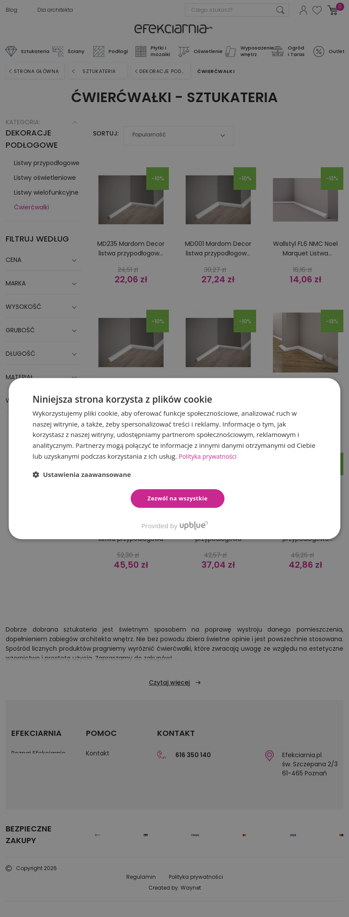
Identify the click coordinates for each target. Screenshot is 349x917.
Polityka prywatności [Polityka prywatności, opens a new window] (209, 456)
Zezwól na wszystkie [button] (178, 498)
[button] (82, 474)
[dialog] (174, 458)
